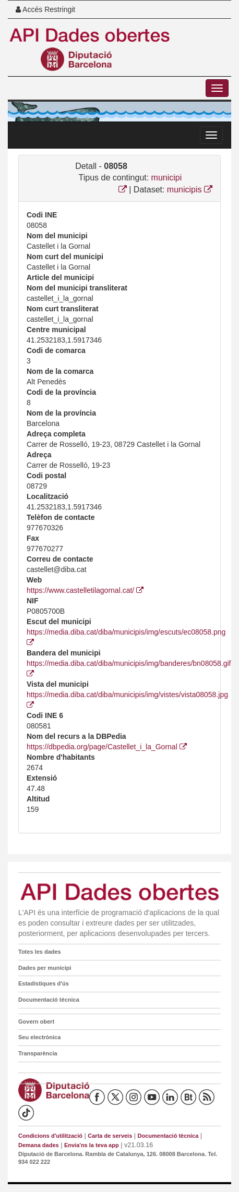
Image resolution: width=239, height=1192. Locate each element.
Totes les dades (39, 951)
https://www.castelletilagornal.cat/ (85, 590)
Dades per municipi (44, 968)
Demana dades (38, 1145)
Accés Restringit (45, 9)
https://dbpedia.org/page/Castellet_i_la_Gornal (107, 747)
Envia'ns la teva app (91, 1145)
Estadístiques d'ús (43, 983)
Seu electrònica (39, 1037)
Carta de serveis (110, 1136)
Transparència (37, 1053)
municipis (189, 189)
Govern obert (36, 1021)
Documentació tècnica (48, 999)
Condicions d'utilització (50, 1136)
